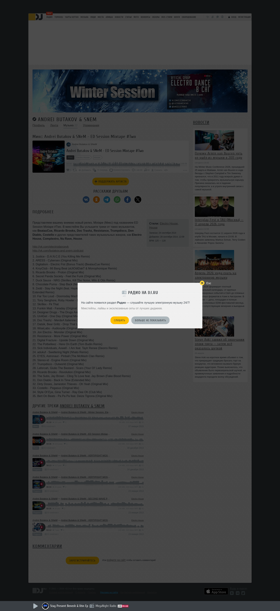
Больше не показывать (150, 320)
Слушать (119, 320)
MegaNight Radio (106, 606)
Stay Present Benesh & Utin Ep (69, 606)
